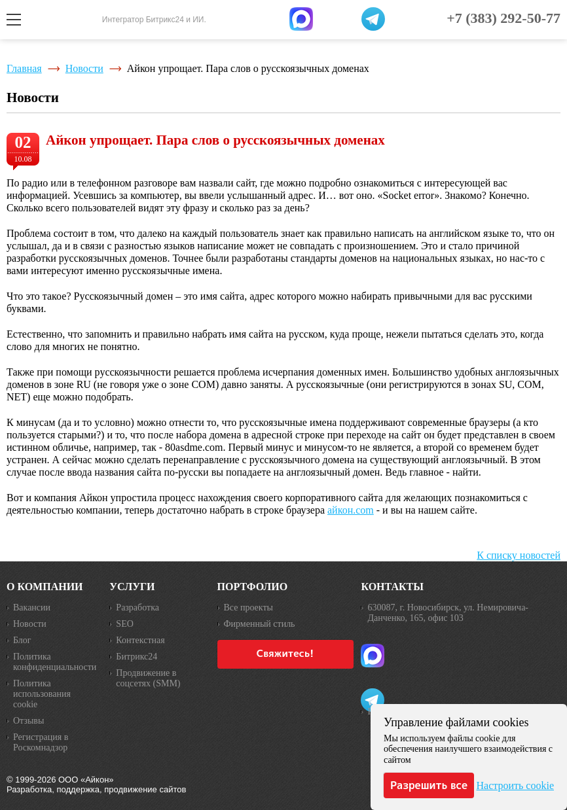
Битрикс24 (136, 656)
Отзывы (28, 721)
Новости (84, 68)
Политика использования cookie (42, 693)
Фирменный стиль (259, 624)
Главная (24, 68)
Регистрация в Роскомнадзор (40, 742)
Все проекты (248, 607)
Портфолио (252, 586)
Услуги (132, 586)
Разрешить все (428, 785)
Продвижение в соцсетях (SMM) (148, 678)
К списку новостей (518, 555)
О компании (45, 586)
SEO (124, 624)
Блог (22, 640)
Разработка (137, 607)
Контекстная (140, 640)
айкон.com (350, 510)
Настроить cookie (515, 785)
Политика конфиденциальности (54, 662)
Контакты (392, 586)
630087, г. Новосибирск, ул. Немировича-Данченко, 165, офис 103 (447, 613)
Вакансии (31, 607)
